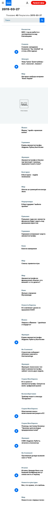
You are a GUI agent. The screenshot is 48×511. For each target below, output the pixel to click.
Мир (23, 74)
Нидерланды (27, 201)
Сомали (25, 44)
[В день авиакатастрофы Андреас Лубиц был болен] (34, 148)
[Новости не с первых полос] (34, 503)
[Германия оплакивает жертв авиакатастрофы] (34, 237)
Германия (26, 142)
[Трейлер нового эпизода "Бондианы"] (34, 400)
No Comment (27, 349)
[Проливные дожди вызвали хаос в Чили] (34, 459)
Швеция (25, 59)
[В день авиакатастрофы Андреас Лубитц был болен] (34, 341)
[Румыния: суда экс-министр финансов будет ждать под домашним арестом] (34, 222)
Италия (25, 468)
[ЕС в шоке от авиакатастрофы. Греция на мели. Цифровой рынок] (34, 385)
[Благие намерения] (34, 252)
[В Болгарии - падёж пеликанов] (34, 178)
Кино (24, 246)
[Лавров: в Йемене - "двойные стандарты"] (34, 326)
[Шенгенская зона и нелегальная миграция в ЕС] (34, 415)
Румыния (25, 216)
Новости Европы (29, 305)
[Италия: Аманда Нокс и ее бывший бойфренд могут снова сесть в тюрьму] (34, 474)
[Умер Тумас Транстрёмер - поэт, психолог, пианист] (34, 65)
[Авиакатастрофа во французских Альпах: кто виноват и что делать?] (34, 281)
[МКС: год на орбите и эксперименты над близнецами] (34, 35)
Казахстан (26, 29)
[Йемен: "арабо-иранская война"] (34, 134)
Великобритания (29, 394)
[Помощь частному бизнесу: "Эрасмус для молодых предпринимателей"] (34, 429)
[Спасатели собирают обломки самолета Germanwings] (34, 355)
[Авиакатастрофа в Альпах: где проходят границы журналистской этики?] (34, 163)
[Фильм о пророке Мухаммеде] (34, 296)
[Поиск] (24, 20)
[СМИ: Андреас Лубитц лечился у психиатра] (34, 444)
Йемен (24, 127)
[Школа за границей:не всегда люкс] (34, 193)
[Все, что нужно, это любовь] (34, 488)
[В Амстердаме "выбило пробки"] (34, 207)
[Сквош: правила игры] (34, 267)
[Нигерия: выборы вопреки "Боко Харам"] (34, 80)
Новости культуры (30, 482)
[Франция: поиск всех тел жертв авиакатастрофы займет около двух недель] (34, 370)
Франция (25, 157)
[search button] (42, 20)
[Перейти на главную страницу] (8, 3)
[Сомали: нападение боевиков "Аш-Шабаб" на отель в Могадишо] (34, 50)
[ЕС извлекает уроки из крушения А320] (34, 311)
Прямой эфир (38, 3)
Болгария (26, 172)
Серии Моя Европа (30, 379)
